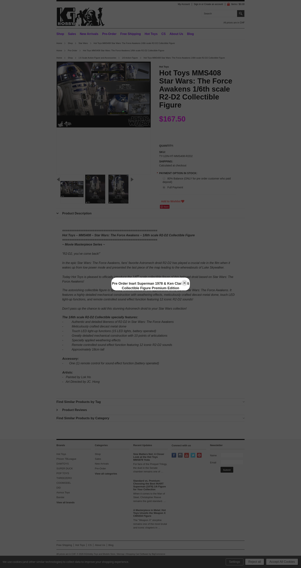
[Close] (184, 283)
